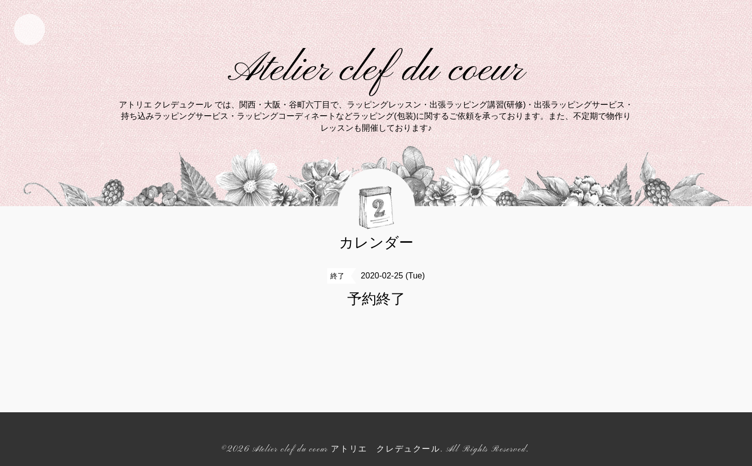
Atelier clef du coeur (376, 70)
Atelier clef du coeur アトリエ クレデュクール (346, 449)
